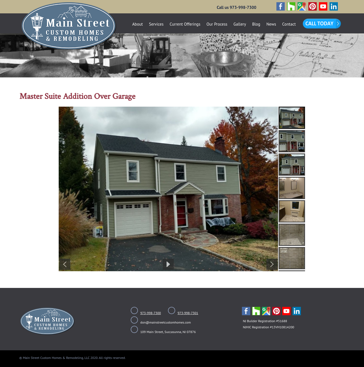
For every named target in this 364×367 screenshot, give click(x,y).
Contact (289, 24)
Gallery (240, 24)
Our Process (216, 24)
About (137, 24)
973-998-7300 (150, 313)
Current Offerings (185, 24)
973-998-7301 (188, 313)
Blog (256, 24)
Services (156, 24)
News (271, 24)
